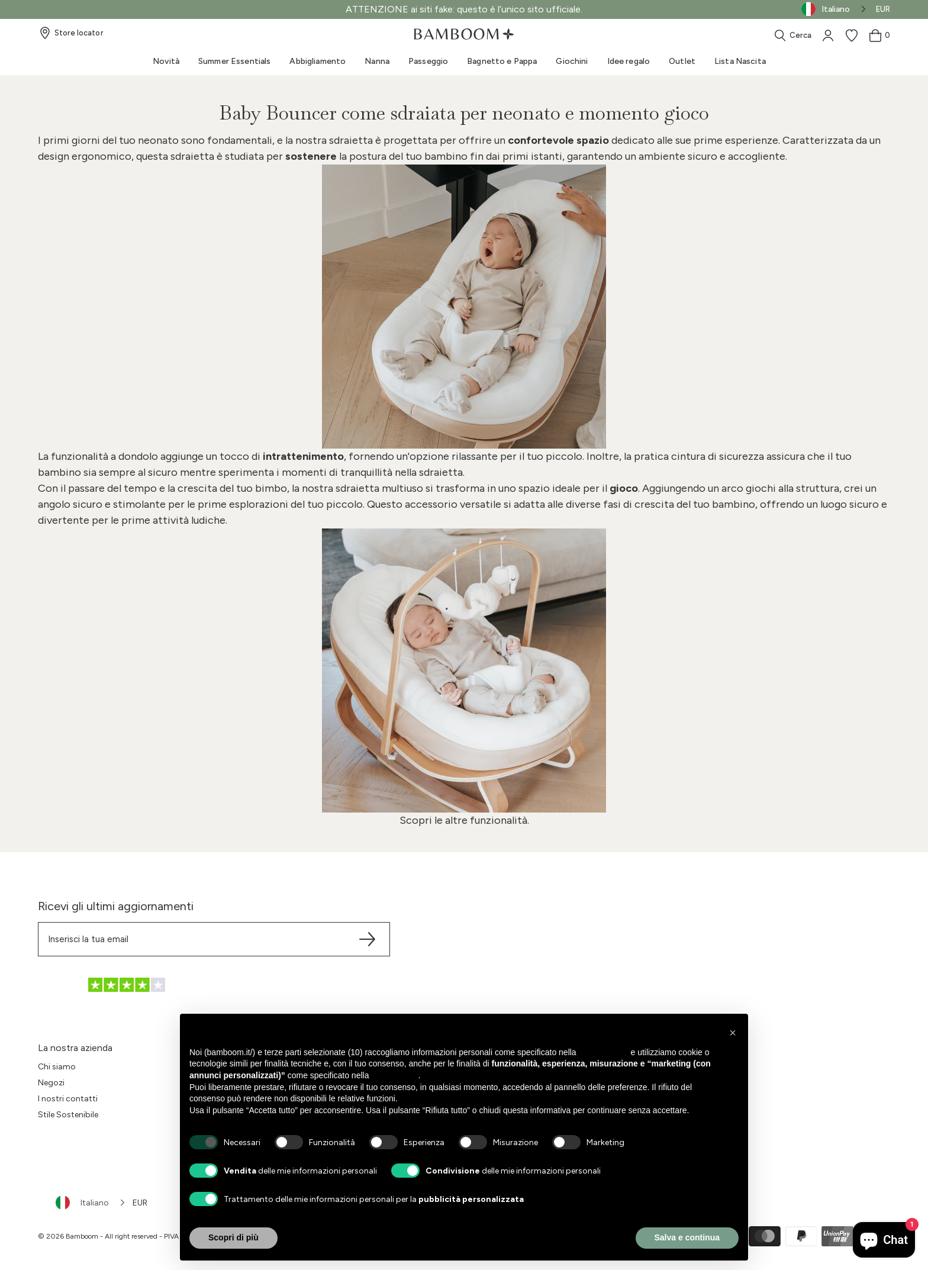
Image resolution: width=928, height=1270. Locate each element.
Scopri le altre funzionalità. (464, 820)
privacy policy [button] (604, 1052)
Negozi (51, 1083)
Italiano (82, 1202)
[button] (732, 1032)
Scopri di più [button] (233, 1237)
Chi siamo (57, 1067)
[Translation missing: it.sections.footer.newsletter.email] (214, 939)
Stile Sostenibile (68, 1115)
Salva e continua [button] (687, 1237)
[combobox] (91, 1202)
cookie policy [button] (394, 1075)
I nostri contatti (68, 1099)
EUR (883, 9)
